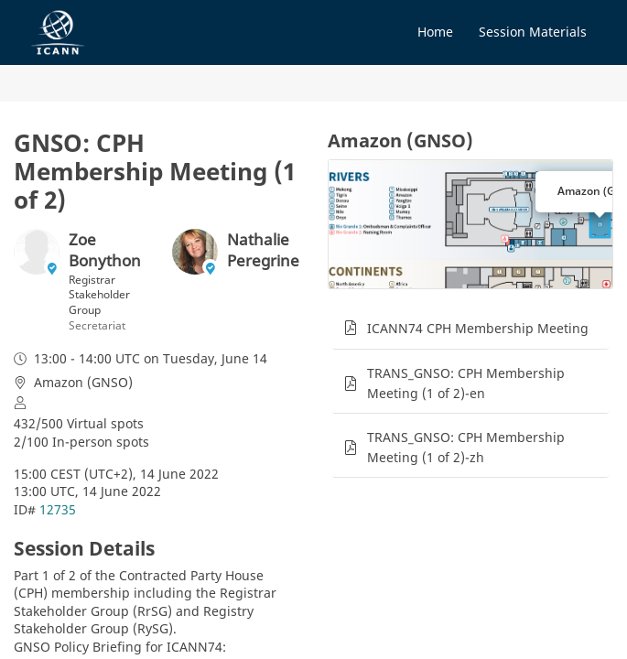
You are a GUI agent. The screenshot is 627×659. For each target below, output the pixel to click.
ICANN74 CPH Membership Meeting (478, 328)
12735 (57, 509)
